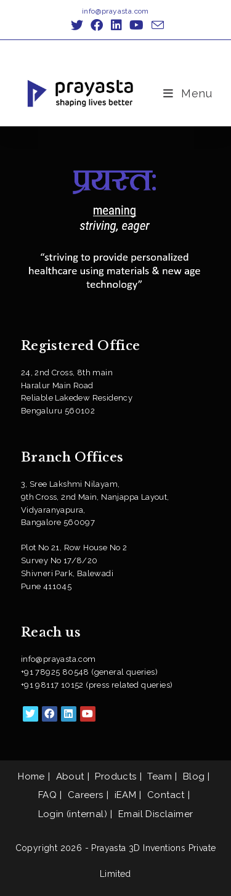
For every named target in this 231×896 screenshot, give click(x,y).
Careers (85, 794)
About (70, 776)
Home (31, 776)
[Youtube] (87, 714)
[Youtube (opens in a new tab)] (136, 25)
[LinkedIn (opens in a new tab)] (116, 25)
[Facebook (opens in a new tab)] (97, 25)
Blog (194, 776)
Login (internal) (72, 814)
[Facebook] (49, 714)
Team (159, 776)
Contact (166, 794)
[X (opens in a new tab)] (77, 25)
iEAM (126, 794)
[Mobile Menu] (188, 93)
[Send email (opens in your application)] (156, 24)
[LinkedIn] (68, 714)
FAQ (47, 794)
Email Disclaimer (155, 814)
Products (115, 776)
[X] (30, 714)
